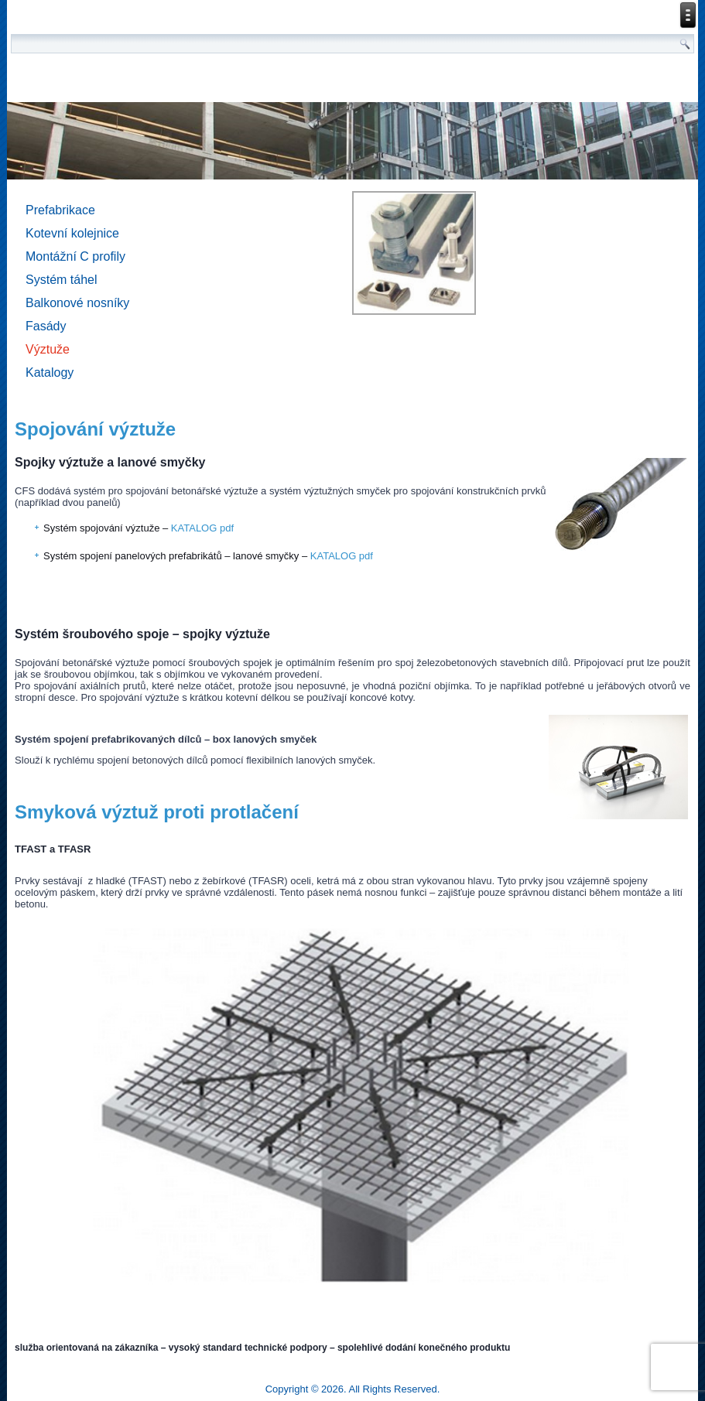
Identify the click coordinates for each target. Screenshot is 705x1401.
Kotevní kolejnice (72, 233)
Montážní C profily (75, 256)
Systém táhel (61, 279)
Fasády (46, 326)
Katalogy (50, 372)
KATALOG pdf (202, 528)
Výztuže (48, 349)
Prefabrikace (60, 210)
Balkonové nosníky (77, 302)
